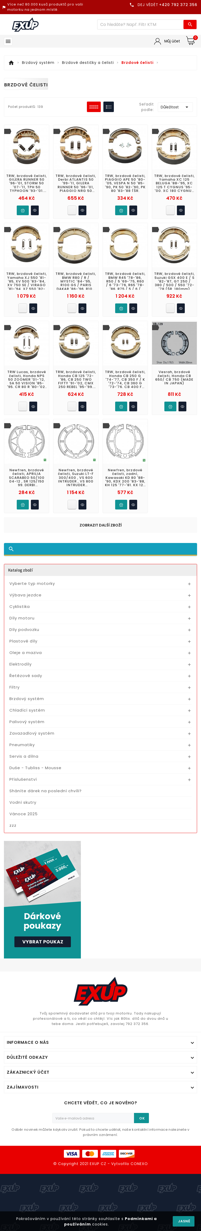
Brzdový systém (26, 698)
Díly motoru (22, 618)
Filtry (14, 687)
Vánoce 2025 (23, 814)
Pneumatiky (22, 744)
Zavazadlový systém (31, 733)
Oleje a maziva (25, 652)
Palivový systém (26, 721)
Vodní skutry (22, 802)
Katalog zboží (20, 570)
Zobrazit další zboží (101, 525)
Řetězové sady (25, 675)
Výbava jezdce (25, 595)
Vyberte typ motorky (32, 583)
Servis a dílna (23, 756)
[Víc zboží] (140, 24)
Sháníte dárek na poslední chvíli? (45, 791)
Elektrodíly (20, 664)
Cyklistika (19, 606)
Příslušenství (23, 779)
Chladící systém (27, 710)
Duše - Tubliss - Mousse (35, 767)
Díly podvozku (24, 629)
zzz (12, 825)
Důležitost (175, 107)
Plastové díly (23, 641)
